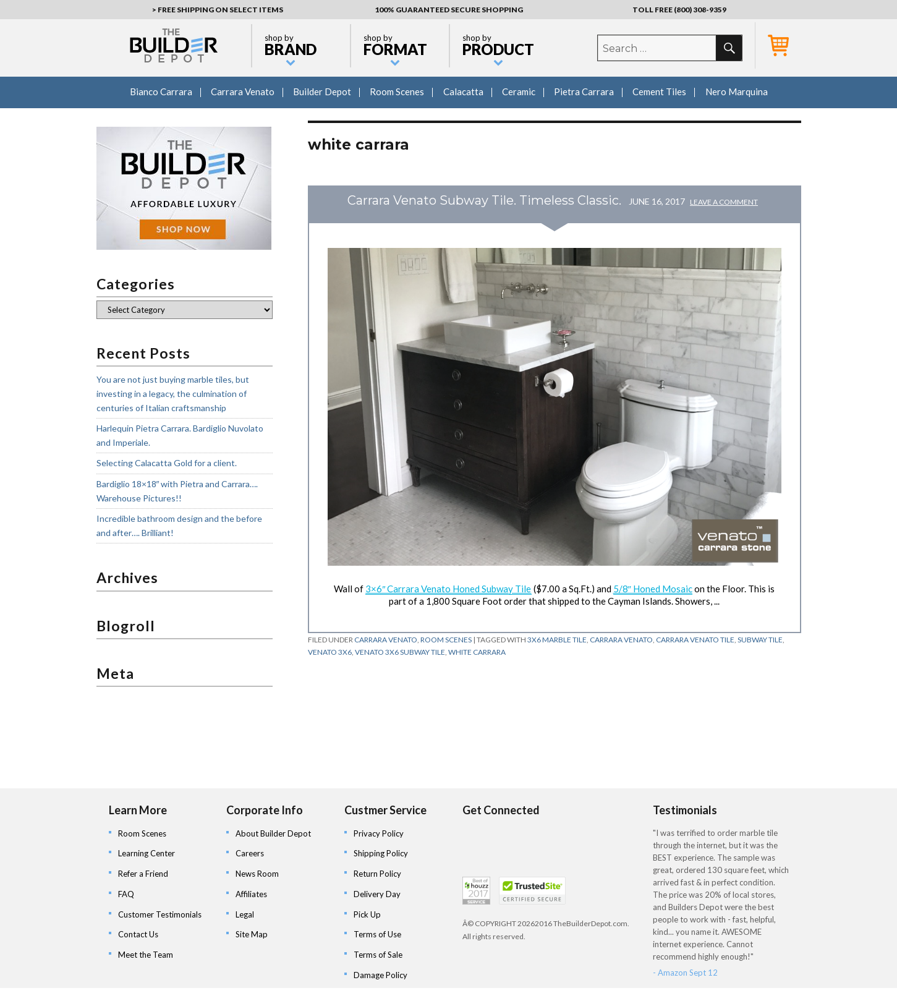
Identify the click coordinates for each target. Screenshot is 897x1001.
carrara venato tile (695, 639)
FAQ (126, 894)
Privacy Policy (379, 833)
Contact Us (138, 934)
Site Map (252, 934)
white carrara (477, 652)
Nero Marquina (736, 91)
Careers (250, 853)
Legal (245, 914)
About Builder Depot (273, 833)
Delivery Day (377, 894)
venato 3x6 (330, 652)
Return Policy (377, 874)
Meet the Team (145, 955)
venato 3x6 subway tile (400, 652)
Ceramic (518, 91)
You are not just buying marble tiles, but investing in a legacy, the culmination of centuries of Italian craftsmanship (172, 393)
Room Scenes (397, 91)
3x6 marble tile (557, 639)
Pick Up (367, 914)
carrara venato (621, 639)
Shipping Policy (381, 853)
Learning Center (146, 853)
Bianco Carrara (161, 91)
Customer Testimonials (160, 914)
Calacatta (463, 91)
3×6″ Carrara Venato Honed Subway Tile (448, 588)
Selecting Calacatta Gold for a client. (166, 463)
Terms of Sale (378, 955)
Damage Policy (380, 975)
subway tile (760, 639)
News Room (257, 874)
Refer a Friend (143, 874)
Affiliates (251, 894)
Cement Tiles (659, 91)
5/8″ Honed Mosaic (652, 588)
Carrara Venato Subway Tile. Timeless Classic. (484, 200)
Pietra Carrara (584, 91)
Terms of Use (377, 934)
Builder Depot (322, 91)
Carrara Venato (242, 91)
